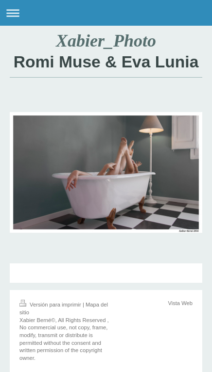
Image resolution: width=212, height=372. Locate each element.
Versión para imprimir (51, 304)
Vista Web (180, 303)
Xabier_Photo (106, 40)
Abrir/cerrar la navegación (106, 12)
